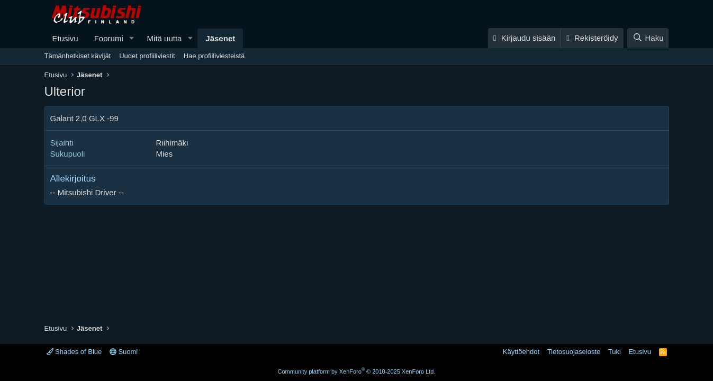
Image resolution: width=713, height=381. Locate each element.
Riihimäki (172, 142)
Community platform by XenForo (357, 371)
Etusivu (65, 38)
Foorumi (108, 38)
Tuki (614, 352)
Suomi (124, 352)
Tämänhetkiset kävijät (77, 56)
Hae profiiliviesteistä (214, 56)
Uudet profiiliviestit (147, 56)
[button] (131, 38)
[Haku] (648, 38)
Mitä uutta (164, 38)
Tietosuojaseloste (574, 352)
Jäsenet (220, 38)
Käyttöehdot (521, 352)
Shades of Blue (74, 352)
